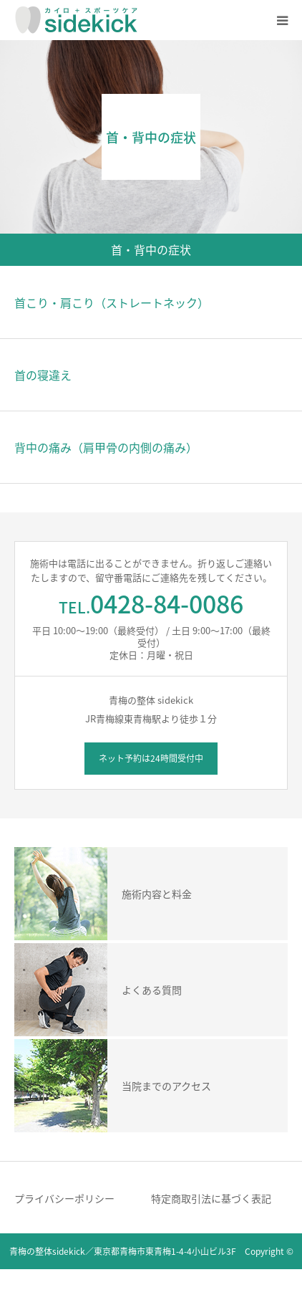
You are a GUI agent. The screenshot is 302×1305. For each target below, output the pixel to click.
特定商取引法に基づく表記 (211, 1198)
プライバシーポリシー (64, 1198)
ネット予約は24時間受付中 (151, 758)
